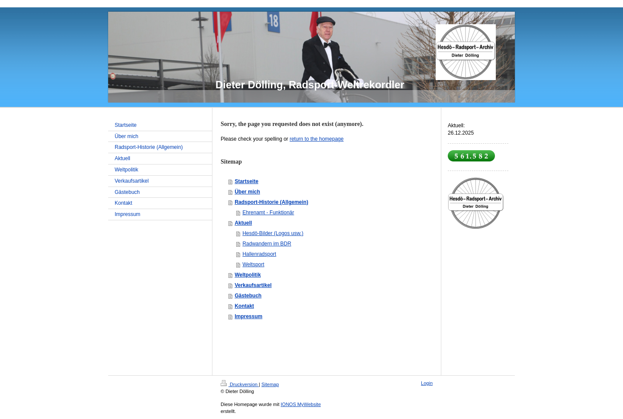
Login (427, 383)
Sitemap (270, 384)
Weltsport (253, 264)
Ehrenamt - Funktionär (268, 213)
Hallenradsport (259, 254)
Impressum (248, 316)
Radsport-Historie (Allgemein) (271, 202)
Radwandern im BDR (266, 244)
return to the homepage (316, 139)
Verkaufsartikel (252, 285)
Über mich (247, 192)
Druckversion (240, 384)
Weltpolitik (247, 275)
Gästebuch (247, 296)
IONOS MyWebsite (301, 404)
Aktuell (243, 223)
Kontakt (244, 306)
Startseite (246, 181)
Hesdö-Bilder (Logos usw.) (272, 233)
